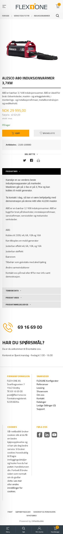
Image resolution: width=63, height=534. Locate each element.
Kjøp (16, 133)
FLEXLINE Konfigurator (47, 380)
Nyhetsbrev (32, 515)
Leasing (40, 388)
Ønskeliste (47, 133)
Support (41, 409)
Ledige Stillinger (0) (46, 405)
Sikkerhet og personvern (44, 512)
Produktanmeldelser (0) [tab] (17, 304)
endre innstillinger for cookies (15, 487)
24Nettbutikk (38, 521)
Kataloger (41, 402)
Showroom (42, 391)
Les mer (18, 480)
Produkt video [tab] (12, 297)
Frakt (10, 512)
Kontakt (40, 398)
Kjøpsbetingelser (22, 512)
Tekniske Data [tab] (12, 290)
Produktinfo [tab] (11, 171)
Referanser (42, 384)
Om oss (40, 395)
